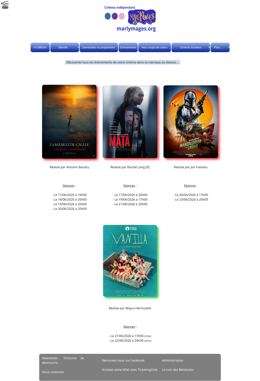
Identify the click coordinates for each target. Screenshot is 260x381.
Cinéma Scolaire (190, 47)
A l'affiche (40, 47)
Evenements (128, 47)
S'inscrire (69, 358)
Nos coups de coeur (154, 47)
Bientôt (63, 47)
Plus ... (218, 47)
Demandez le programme (98, 47)
